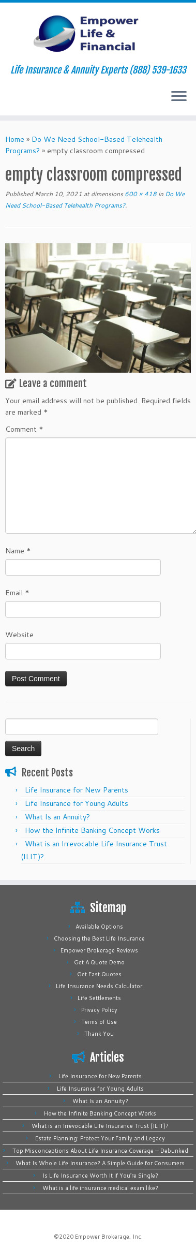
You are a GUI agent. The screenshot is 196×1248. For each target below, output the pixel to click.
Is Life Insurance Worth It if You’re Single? (100, 1175)
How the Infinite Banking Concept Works (92, 830)
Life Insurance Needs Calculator (99, 986)
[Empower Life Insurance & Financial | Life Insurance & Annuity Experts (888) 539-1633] (98, 34)
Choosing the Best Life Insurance (99, 938)
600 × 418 (140, 193)
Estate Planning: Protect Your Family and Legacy (100, 1138)
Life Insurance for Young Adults (76, 803)
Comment (24, 429)
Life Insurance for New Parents (76, 790)
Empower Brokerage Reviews (99, 950)
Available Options (99, 926)
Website (19, 634)
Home (14, 139)
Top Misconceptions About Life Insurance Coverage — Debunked (100, 1151)
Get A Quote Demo (99, 962)
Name (18, 551)
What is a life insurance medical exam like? (100, 1188)
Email (17, 593)
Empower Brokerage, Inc (108, 1236)
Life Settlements (99, 998)
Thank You (99, 1034)
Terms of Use (99, 1022)
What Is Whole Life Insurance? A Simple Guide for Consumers (100, 1163)
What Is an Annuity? (57, 817)
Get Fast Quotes (99, 974)
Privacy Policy (99, 1010)
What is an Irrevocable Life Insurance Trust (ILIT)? (100, 1126)
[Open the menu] (179, 97)
